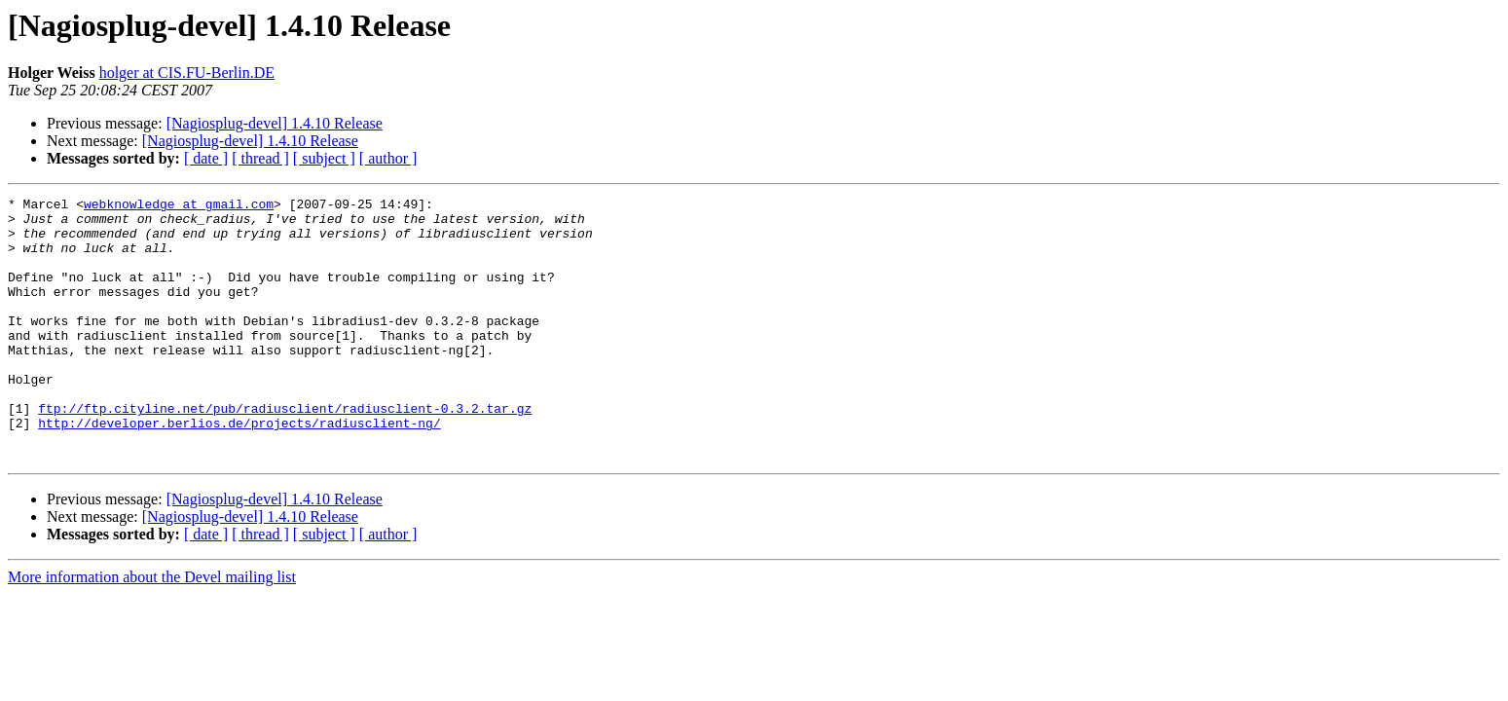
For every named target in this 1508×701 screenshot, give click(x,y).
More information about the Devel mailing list (152, 629)
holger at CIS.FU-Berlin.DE (187, 72)
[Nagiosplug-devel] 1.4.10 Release (274, 123)
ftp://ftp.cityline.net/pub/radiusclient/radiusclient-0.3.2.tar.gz (285, 452)
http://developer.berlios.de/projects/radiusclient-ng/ (239, 469)
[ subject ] (324, 158)
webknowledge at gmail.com (179, 206)
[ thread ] (260, 158)
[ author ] (388, 158)
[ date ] (206, 158)
